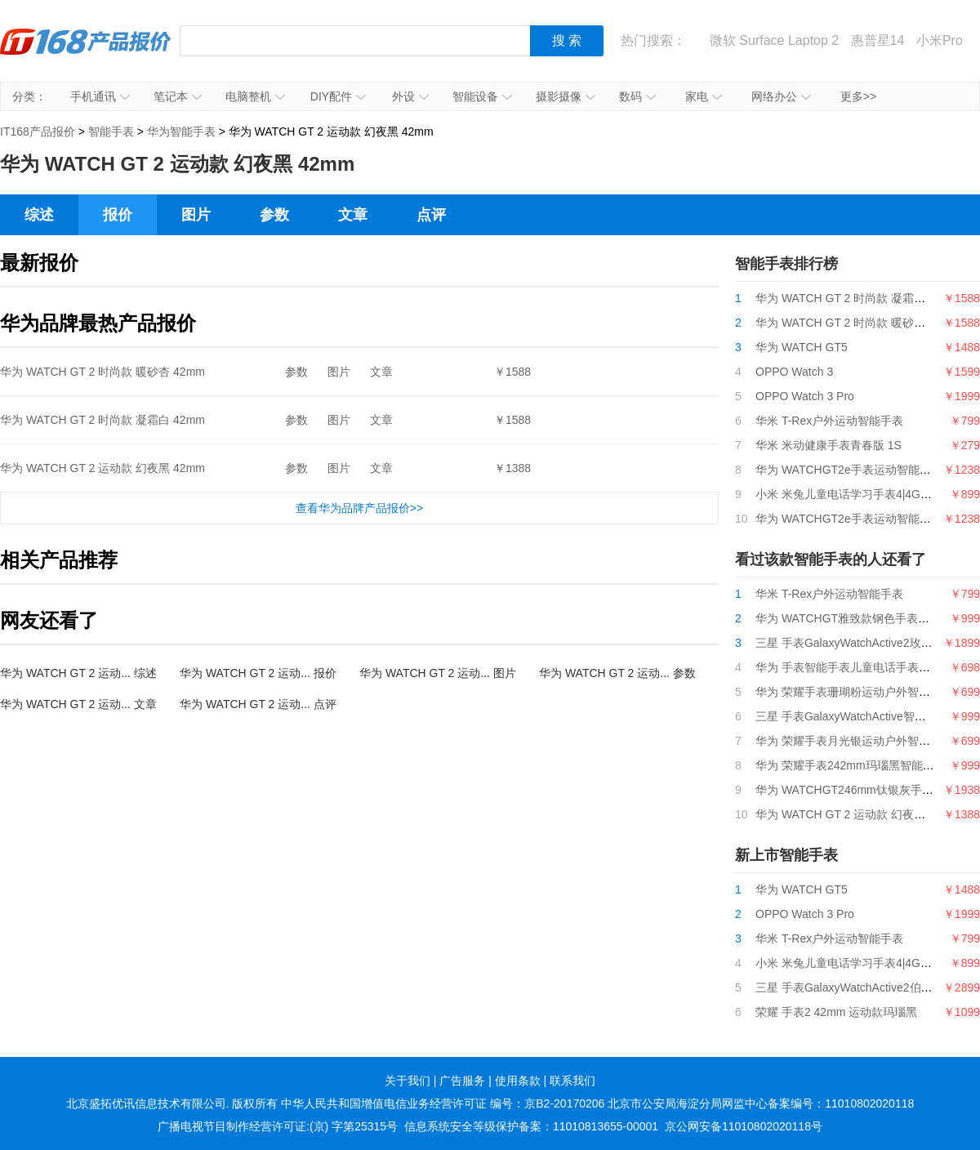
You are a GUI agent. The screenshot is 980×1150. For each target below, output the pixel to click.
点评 (431, 215)
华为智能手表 (181, 131)
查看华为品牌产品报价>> (359, 508)
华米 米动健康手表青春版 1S (828, 445)
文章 (353, 215)
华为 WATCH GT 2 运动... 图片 (437, 673)
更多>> (858, 96)
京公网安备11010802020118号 (743, 1126)
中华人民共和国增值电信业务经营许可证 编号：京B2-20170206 (442, 1103)
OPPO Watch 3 (794, 371)
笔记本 (178, 96)
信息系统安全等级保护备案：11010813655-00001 (531, 1126)
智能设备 (482, 96)
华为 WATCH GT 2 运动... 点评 (258, 704)
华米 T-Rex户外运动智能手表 (829, 420)
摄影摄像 (565, 96)
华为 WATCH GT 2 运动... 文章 (78, 704)
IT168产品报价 (86, 53)
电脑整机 (255, 96)
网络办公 (781, 96)
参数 (274, 215)
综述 (39, 215)
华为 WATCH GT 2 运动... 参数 (617, 673)
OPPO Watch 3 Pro (804, 396)
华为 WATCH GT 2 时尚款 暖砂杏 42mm (102, 371)
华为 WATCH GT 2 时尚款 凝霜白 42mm (102, 419)
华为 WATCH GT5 (801, 347)
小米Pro (939, 40)
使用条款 (518, 1080)
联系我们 (572, 1080)
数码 (637, 96)
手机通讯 (100, 96)
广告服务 (462, 1080)
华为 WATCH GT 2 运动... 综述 (78, 673)
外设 (410, 96)
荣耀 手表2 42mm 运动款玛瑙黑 (836, 1012)
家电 (703, 96)
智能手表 (111, 131)
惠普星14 (878, 40)
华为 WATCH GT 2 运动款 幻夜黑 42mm (102, 468)
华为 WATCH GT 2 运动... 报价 (258, 673)
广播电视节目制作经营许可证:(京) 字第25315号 (278, 1126)
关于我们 (407, 1080)
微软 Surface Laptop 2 (774, 40)
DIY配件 (338, 96)
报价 (117, 215)
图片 (196, 215)
